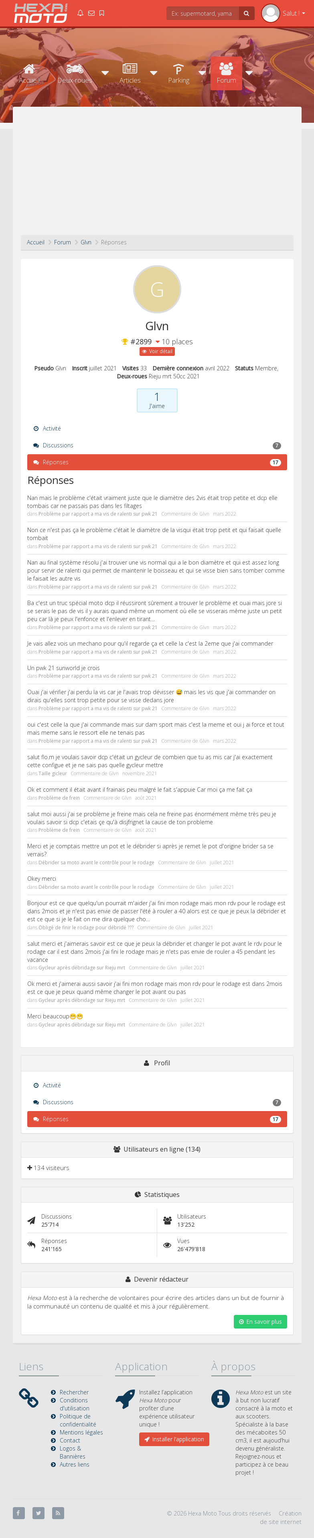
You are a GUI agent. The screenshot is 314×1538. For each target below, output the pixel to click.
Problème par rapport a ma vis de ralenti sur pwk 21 (98, 513)
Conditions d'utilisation (74, 1404)
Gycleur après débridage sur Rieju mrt (81, 967)
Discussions (157, 445)
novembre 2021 (139, 773)
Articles (130, 74)
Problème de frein (59, 797)
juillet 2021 (222, 862)
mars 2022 (224, 513)
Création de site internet (281, 1517)
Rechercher (74, 1392)
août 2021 (146, 797)
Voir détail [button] (157, 351)
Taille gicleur (52, 773)
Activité (47, 428)
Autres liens (74, 1464)
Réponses (157, 462)
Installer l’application (174, 1439)
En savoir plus (260, 1321)
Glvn (204, 513)
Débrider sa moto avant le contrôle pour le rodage (96, 862)
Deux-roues (74, 74)
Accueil (29, 74)
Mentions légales (81, 1432)
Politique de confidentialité (78, 1420)
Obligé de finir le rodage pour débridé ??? (86, 927)
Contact (70, 1440)
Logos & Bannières (72, 1452)
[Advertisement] (157, 175)
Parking (178, 74)
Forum (226, 74)
